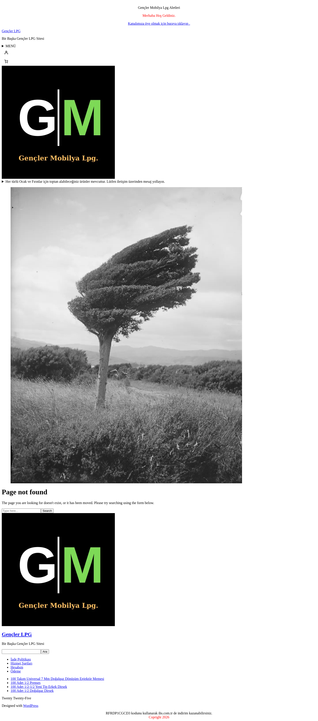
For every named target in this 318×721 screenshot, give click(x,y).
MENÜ (11, 46)
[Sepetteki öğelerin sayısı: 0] (6, 61)
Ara (45, 651)
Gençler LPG (11, 31)
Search (47, 510)
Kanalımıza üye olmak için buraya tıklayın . (159, 23)
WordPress (30, 706)
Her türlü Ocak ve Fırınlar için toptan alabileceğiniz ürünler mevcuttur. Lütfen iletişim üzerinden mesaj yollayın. (85, 181)
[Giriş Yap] (159, 52)
